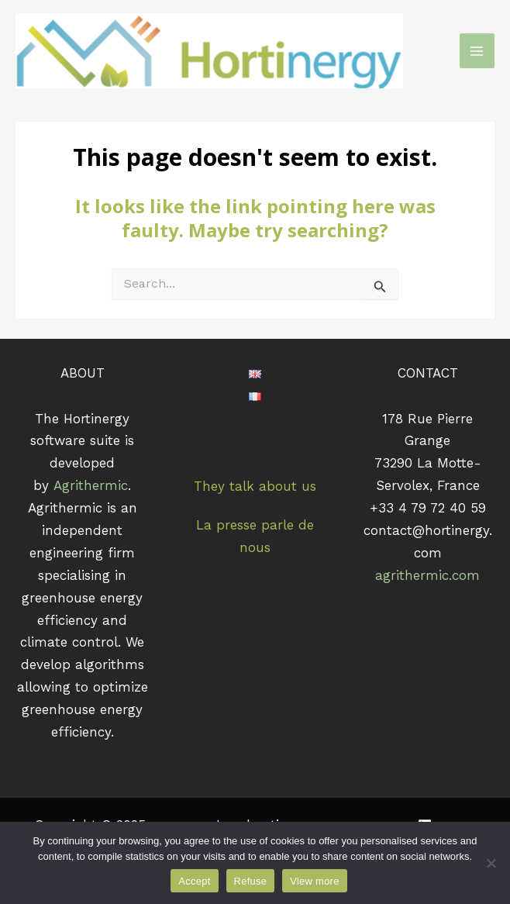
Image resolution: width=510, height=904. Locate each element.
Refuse (250, 881)
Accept (194, 881)
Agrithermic (90, 485)
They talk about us (255, 486)
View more (314, 881)
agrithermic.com (427, 575)
